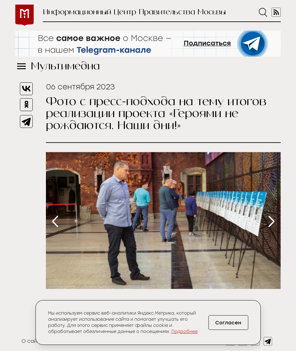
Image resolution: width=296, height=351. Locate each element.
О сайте (32, 341)
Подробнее (184, 331)
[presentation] (55, 221)
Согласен (228, 323)
